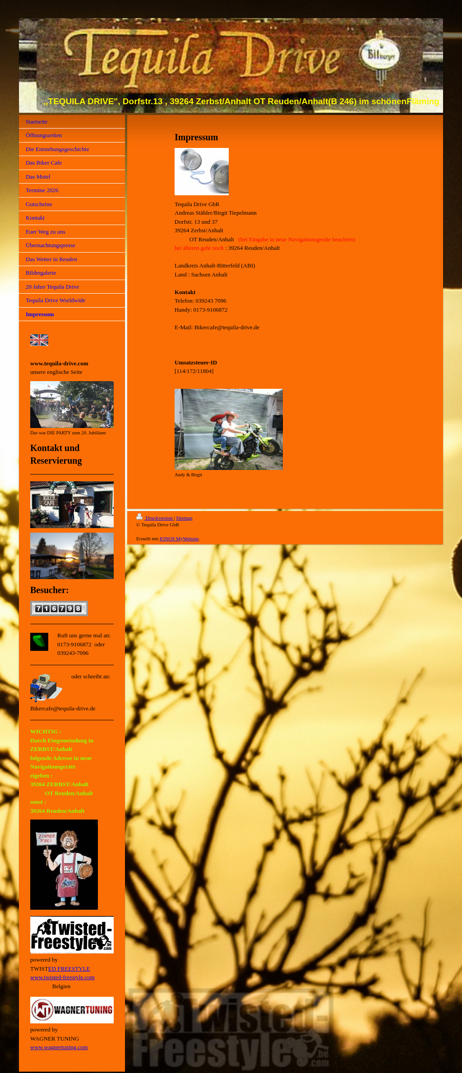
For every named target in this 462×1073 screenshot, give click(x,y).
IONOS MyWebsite (179, 538)
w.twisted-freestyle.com (67, 977)
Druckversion (155, 517)
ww (34, 977)
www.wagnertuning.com (59, 1047)
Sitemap (184, 517)
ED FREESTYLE (69, 968)
